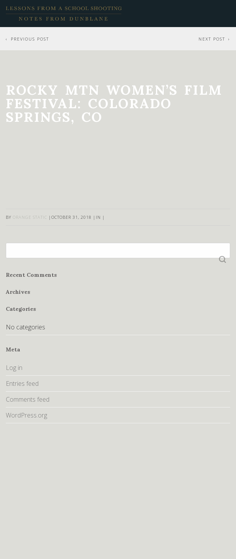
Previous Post (30, 39)
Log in (14, 367)
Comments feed (27, 399)
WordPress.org (26, 415)
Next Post (212, 39)
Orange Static (30, 217)
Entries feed (22, 383)
